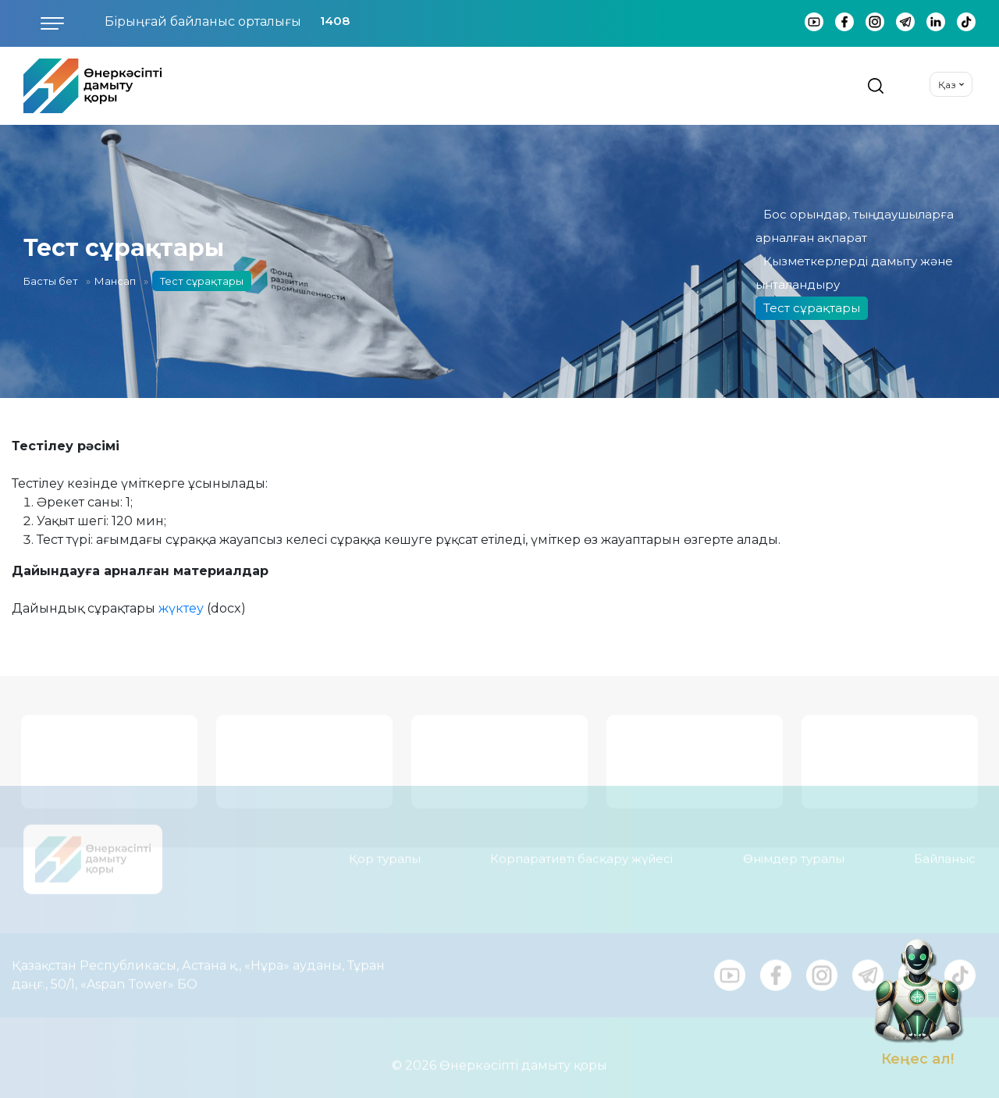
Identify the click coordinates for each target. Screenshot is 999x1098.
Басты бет (50, 281)
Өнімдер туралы (793, 851)
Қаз (947, 85)
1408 (335, 20)
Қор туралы (385, 851)
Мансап (115, 281)
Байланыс (945, 851)
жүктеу (181, 608)
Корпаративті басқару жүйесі (581, 851)
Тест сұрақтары (811, 307)
